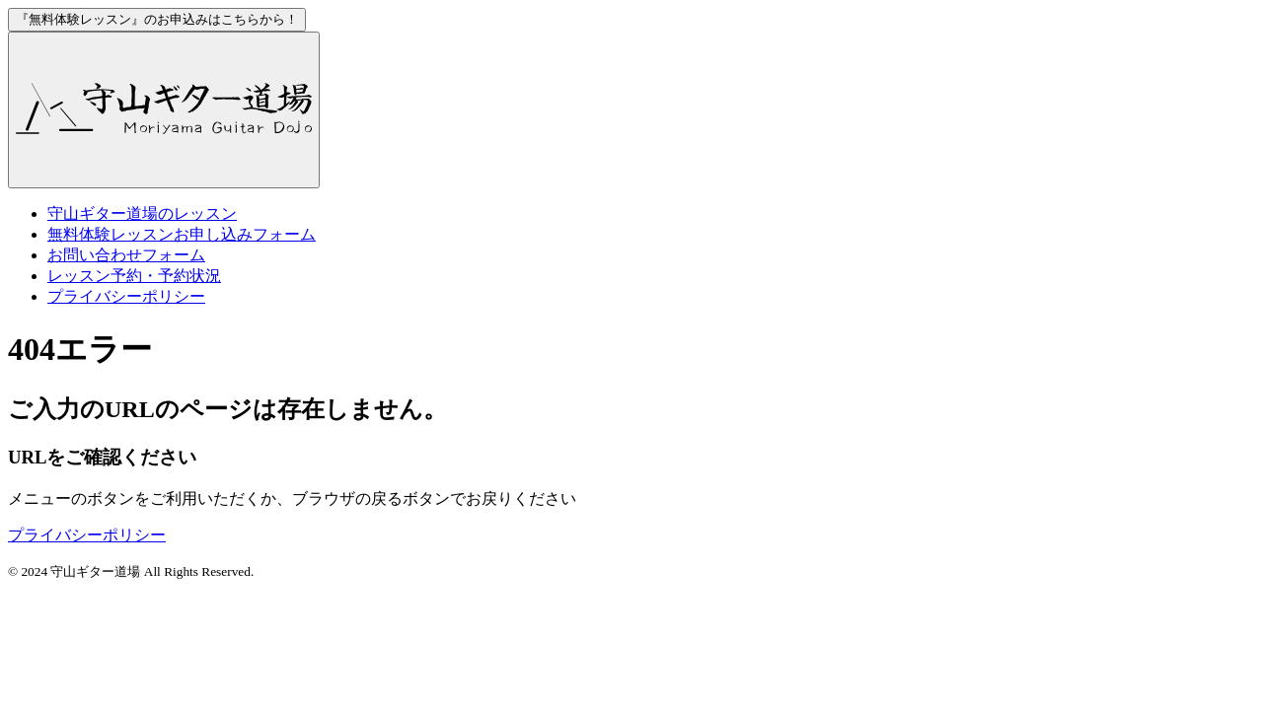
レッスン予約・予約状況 (134, 275)
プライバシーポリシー (126, 296)
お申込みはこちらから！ (157, 19)
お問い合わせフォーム (126, 255)
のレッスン (142, 213)
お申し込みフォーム (181, 234)
